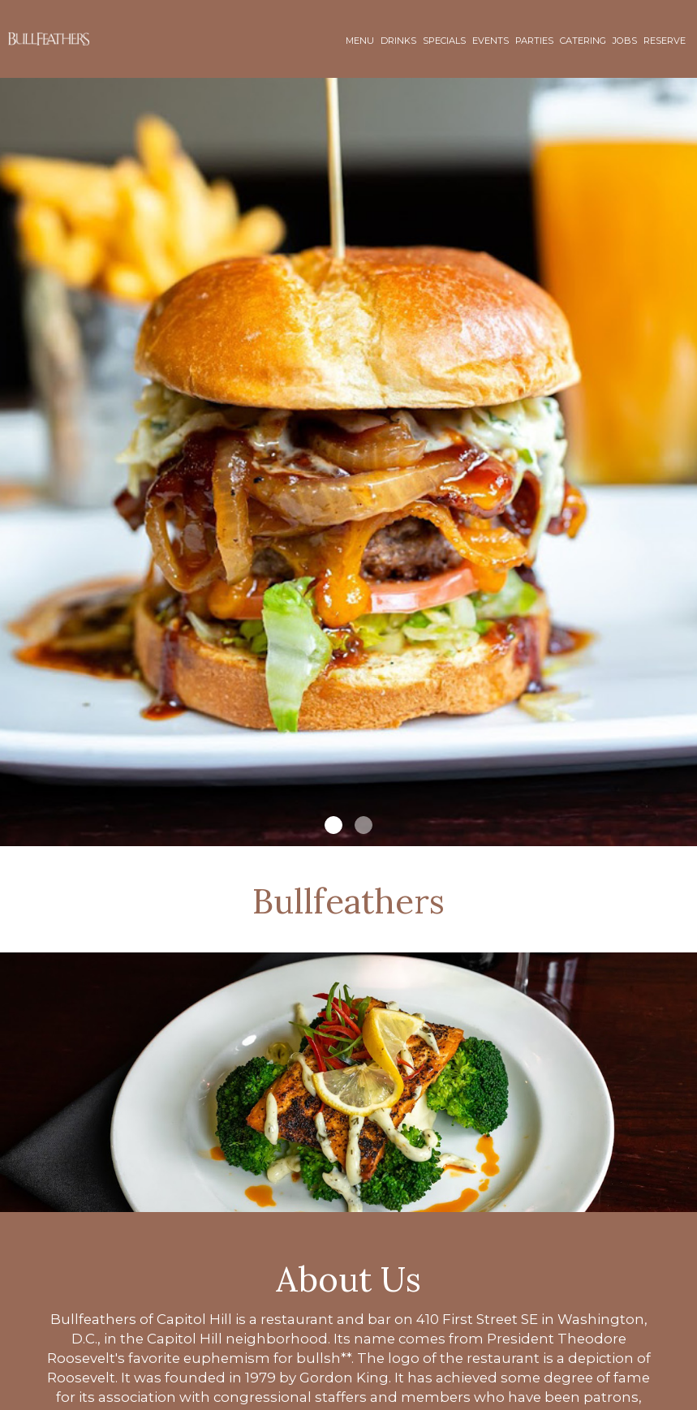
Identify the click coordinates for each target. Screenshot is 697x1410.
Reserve (664, 40)
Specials (444, 40)
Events (490, 40)
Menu (360, 40)
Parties (534, 40)
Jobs (625, 40)
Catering (583, 40)
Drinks (398, 40)
